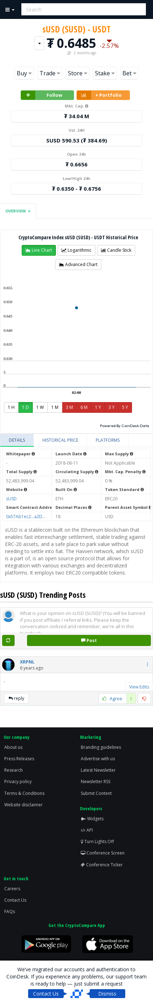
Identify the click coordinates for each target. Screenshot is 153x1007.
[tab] (17, 440)
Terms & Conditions (24, 793)
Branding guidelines (101, 747)
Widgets (92, 819)
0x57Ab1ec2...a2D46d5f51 (32, 516)
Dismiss (107, 993)
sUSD (11, 499)
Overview (18, 211)
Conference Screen (103, 853)
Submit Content (96, 793)
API (87, 830)
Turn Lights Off (97, 841)
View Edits (139, 687)
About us (13, 747)
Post (89, 640)
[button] (39, 250)
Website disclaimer (23, 805)
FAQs (9, 911)
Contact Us (15, 900)
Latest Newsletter (98, 770)
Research (13, 770)
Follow (41, 95)
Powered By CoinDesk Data (124, 425)
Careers (12, 889)
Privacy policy (18, 781)
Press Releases (19, 759)
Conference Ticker (102, 865)
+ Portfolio (99, 95)
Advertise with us (98, 759)
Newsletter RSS (95, 781)
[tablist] (76, 440)
